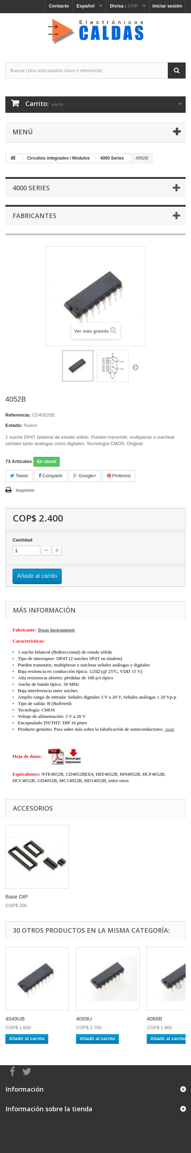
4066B (154, 1019)
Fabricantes (34, 215)
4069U (84, 1019)
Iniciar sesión (167, 6)
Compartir (51, 475)
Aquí (169, 729)
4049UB (15, 1019)
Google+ (84, 475)
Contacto (59, 6)
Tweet (19, 475)
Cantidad (22, 540)
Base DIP (16, 896)
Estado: (13, 425)
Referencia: (18, 415)
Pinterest (119, 475)
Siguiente (135, 367)
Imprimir (25, 490)
